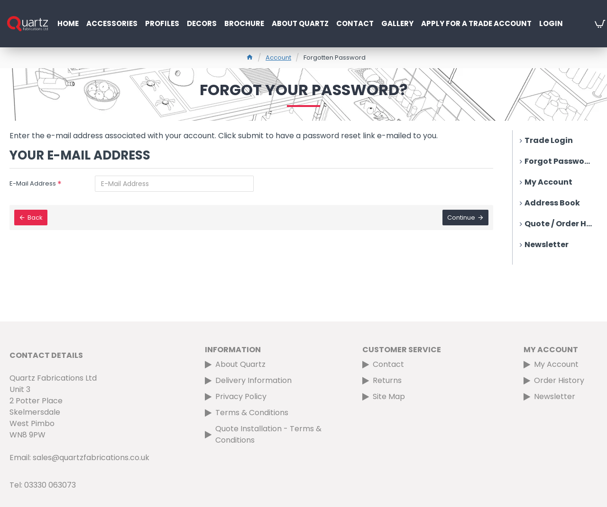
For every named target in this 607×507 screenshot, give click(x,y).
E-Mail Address (32, 183)
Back (35, 217)
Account (278, 57)
